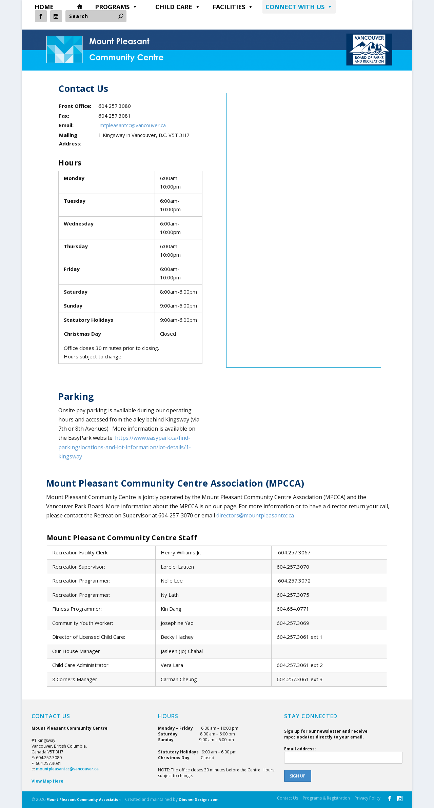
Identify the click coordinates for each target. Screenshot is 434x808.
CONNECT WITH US (299, 7)
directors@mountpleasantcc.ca (255, 515)
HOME (44, 7)
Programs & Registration (326, 798)
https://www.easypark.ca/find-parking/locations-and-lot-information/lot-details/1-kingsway (124, 447)
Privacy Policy (367, 798)
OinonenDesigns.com (198, 799)
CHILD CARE (177, 7)
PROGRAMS (116, 7)
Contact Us (287, 798)
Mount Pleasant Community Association (83, 799)
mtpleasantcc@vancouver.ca (133, 125)
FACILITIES (233, 7)
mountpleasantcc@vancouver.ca (67, 769)
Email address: (343, 755)
